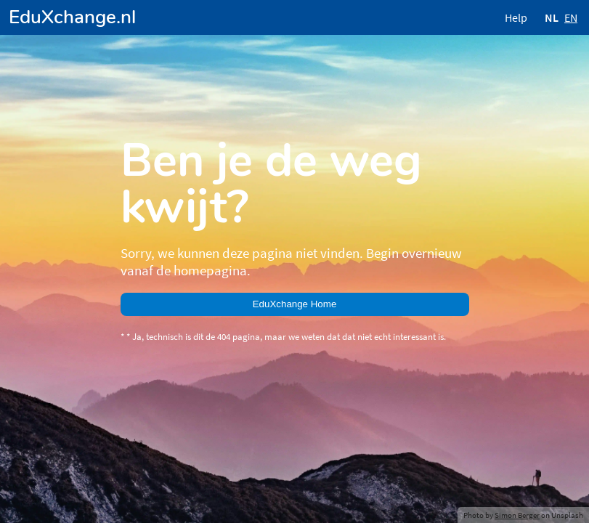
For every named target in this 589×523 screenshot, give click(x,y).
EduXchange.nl (72, 17)
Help (516, 17)
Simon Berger (517, 515)
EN (570, 17)
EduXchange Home (295, 304)
